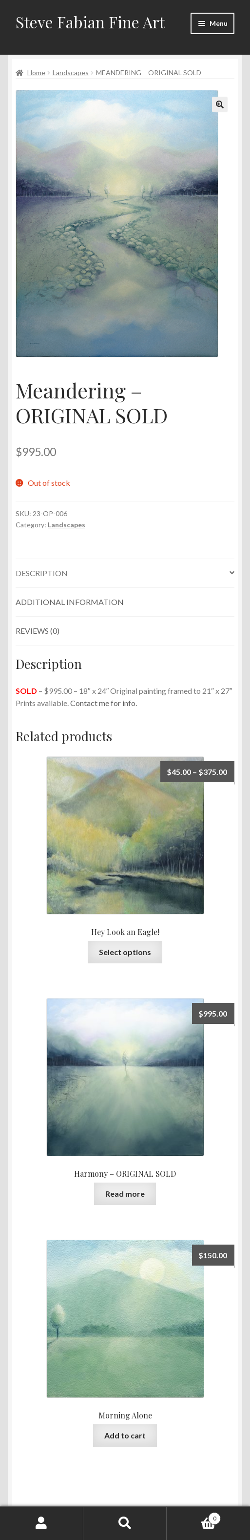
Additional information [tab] (70, 601)
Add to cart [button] (125, 1435)
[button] (220, 104)
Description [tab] (42, 573)
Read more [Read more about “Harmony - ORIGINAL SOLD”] (125, 1193)
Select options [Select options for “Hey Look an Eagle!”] (125, 952)
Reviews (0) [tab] (37, 630)
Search (125, 1523)
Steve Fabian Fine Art (90, 21)
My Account (41, 1523)
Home (36, 72)
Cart (194, 1516)
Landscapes (71, 72)
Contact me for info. (103, 703)
